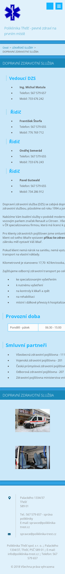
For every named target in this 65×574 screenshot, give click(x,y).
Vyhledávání (49, 6)
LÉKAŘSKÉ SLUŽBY (22, 47)
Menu (58, 6)
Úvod (5, 47)
